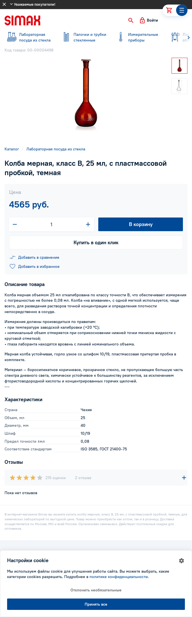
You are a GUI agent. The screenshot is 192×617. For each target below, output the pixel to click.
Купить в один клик (96, 242)
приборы (137, 37)
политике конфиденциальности (118, 576)
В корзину (141, 224)
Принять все (96, 604)
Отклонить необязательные (96, 590)
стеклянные (83, 37)
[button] (131, 20)
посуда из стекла (28, 37)
